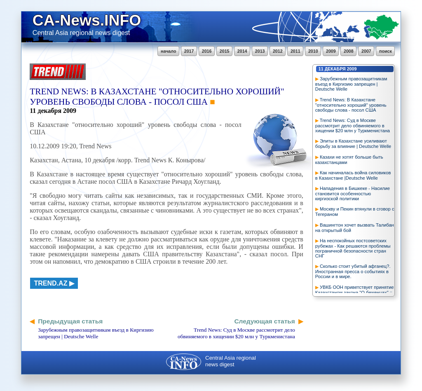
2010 (313, 51)
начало (168, 51)
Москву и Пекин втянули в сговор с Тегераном (354, 211)
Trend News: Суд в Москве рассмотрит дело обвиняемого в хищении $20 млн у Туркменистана (352, 125)
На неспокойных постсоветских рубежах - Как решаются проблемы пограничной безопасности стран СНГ (353, 248)
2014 (242, 51)
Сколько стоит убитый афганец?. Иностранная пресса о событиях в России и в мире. (353, 271)
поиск (385, 51)
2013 (260, 51)
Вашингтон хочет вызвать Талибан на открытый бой (354, 227)
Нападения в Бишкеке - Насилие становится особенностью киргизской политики (352, 193)
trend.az (51, 283)
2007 (366, 51)
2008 (349, 51)
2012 (278, 51)
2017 (189, 51)
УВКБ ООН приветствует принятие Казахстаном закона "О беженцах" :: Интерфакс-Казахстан (354, 292)
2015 (225, 51)
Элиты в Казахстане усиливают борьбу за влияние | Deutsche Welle (353, 143)
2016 (207, 51)
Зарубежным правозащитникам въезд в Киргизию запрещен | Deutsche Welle (351, 83)
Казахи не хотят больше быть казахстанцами (349, 160)
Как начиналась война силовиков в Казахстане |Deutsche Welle (353, 175)
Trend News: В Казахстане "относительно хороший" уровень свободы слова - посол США (351, 104)
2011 (295, 51)
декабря (335, 68)
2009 (331, 51)
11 (321, 68)
